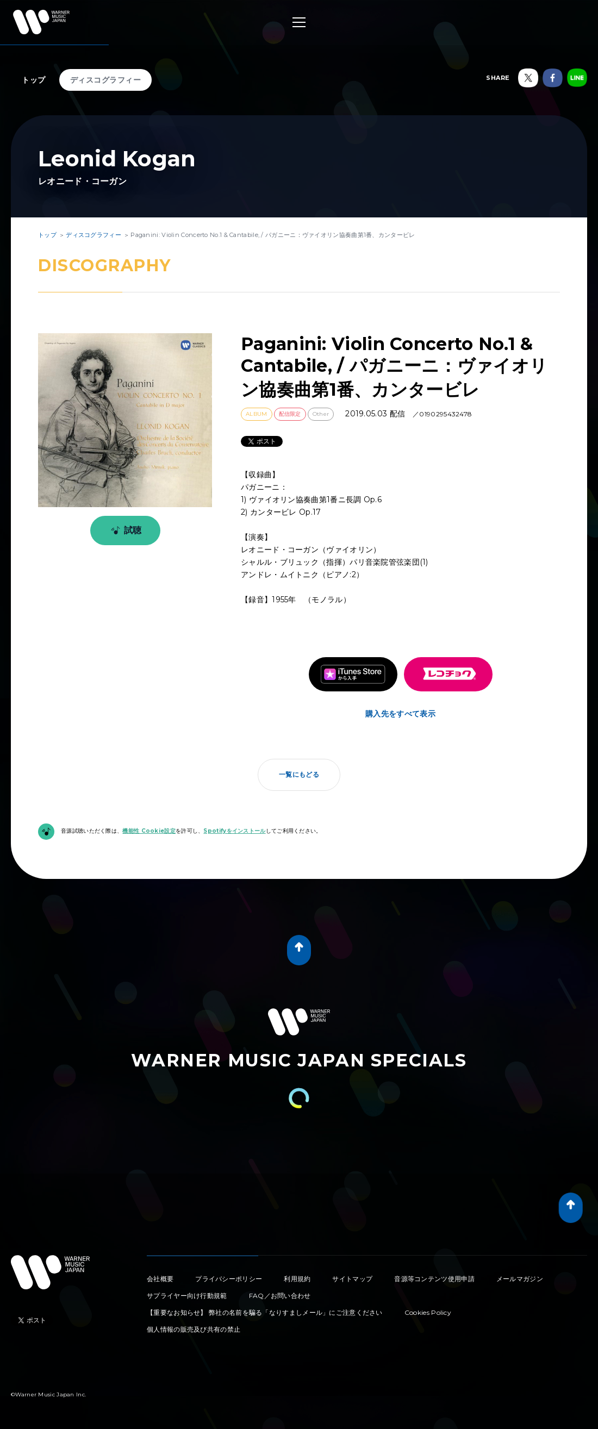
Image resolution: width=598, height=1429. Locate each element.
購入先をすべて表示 (400, 714)
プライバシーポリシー (228, 1279)
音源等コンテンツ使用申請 (434, 1279)
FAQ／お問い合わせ (280, 1295)
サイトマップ (352, 1279)
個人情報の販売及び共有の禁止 (193, 1329)
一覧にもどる (299, 774)
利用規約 (297, 1279)
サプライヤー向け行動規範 (187, 1295)
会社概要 (160, 1279)
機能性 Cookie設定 (149, 830)
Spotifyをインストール (234, 830)
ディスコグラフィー (105, 80)
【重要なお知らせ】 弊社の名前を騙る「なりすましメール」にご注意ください (265, 1312)
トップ (34, 80)
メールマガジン (519, 1279)
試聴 (124, 530)
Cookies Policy (427, 1312)
